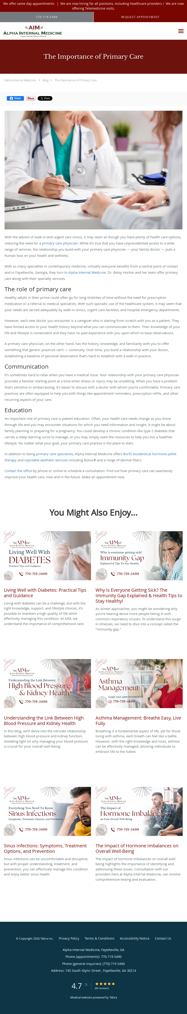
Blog (46, 80)
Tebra (113, 997)
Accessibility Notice (134, 938)
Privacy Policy (69, 938)
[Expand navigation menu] (181, 31)
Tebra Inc (46, 938)
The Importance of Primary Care (76, 80)
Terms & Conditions (99, 938)
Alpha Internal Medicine (20, 80)
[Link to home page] (31, 31)
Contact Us (163, 938)
